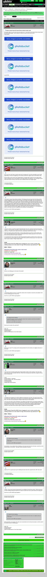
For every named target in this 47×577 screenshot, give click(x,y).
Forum (12, 4)
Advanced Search (41, 6)
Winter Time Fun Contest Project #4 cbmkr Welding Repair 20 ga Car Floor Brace (18, 544)
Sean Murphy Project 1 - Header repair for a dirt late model (14, 555)
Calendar (11, 6)
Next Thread (27, 540)
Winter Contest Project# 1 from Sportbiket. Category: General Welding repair (17, 549)
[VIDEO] (16, 563)
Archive (40, 570)
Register (41, 0)
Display (41, 20)
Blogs (30, 4)
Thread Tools (37, 20)
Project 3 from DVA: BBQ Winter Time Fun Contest (13, 547)
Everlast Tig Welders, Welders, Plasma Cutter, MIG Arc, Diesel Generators (25, 570)
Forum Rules (17, 566)
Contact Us (10, 570)
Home (6, 4)
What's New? (24, 4)
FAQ (9, 6)
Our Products (17, 4)
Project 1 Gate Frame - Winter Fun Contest (11, 552)
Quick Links (27, 6)
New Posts (5, 6)
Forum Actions (21, 6)
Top (42, 537)
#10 (42, 388)
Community (16, 6)
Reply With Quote (40, 162)
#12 (42, 459)
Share (5, 16)
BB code (16, 559)
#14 (42, 503)
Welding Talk (11, 9)
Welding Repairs (29, 9)
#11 (42, 427)
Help (36, 0)
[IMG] (16, 562)
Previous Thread (21, 540)
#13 (42, 480)
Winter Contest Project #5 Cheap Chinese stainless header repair (19, 18)
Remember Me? (24, 2)
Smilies (16, 560)
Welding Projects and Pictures (20, 9)
